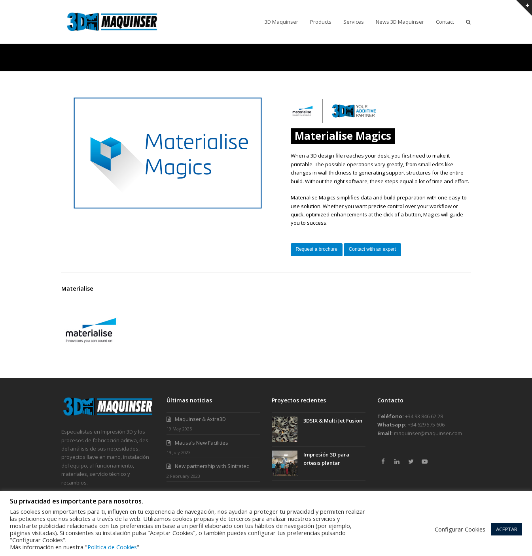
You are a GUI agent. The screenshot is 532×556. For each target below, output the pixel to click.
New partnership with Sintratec (212, 466)
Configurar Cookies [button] (460, 529)
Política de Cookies (112, 547)
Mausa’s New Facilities (201, 442)
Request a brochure (316, 249)
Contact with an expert (372, 249)
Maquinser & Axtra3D (200, 419)
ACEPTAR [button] (506, 529)
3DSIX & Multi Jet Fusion (332, 420)
